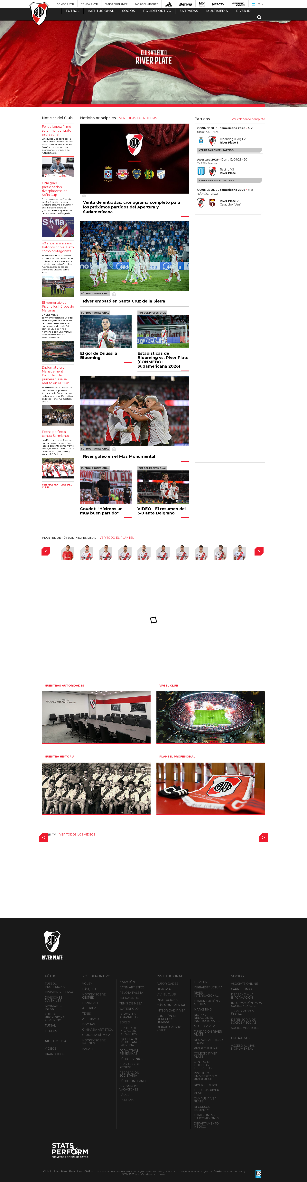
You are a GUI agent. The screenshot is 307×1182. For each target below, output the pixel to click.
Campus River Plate (205, 1100)
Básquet (89, 989)
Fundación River (116, 4)
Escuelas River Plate (206, 1091)
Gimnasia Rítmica (96, 1035)
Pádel (124, 1095)
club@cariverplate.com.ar (151, 1174)
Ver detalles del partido (216, 150)
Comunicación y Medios (207, 1002)
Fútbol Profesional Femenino (55, 1017)
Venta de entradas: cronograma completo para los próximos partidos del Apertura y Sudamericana (131, 207)
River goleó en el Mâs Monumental (119, 456)
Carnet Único (242, 989)
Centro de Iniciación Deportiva (128, 1031)
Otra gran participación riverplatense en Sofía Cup (55, 189)
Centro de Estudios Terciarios (203, 1065)
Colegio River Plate (205, 1055)
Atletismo (90, 1019)
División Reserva (59, 992)
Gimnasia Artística (97, 1029)
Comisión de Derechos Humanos (167, 1019)
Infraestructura (208, 987)
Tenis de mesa (130, 1003)
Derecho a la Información (242, 996)
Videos (50, 1048)
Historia (164, 989)
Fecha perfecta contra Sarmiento (55, 434)
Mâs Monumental (171, 1005)
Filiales (200, 982)
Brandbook (55, 1054)
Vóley (87, 983)
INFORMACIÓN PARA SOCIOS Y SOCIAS (246, 1004)
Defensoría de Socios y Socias (243, 1021)
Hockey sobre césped (94, 996)
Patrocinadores (146, 4)
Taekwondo (129, 998)
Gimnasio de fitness (129, 1066)
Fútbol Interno (132, 1081)
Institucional (168, 1000)
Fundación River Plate (208, 1033)
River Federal (206, 1085)
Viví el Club (166, 994)
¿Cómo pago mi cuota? (243, 1013)
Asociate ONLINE (244, 983)
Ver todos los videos (77, 834)
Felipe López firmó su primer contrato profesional (56, 130)
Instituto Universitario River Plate (205, 1076)
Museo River (204, 1026)
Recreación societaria (129, 1074)
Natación (127, 982)
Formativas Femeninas (128, 1052)
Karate (88, 1049)
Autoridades (167, 983)
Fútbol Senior (131, 1059)
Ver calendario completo (248, 119)
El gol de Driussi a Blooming (98, 355)
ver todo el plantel (117, 537)
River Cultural (206, 1048)
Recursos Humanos (202, 1108)
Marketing (203, 1009)
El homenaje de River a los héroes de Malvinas (58, 306)
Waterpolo (129, 1009)
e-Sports (126, 1100)
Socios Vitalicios (245, 1028)
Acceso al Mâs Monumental (243, 1047)
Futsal (50, 1025)
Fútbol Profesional (55, 985)
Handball (90, 1003)
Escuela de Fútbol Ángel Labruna (130, 1042)
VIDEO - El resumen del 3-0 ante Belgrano (161, 511)
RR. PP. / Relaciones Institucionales (207, 1018)
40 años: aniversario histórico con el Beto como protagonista (58, 247)
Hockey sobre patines (94, 1042)
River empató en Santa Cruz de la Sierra (124, 301)
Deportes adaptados (128, 1015)
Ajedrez (89, 1008)
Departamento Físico (169, 1029)
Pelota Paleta (131, 992)
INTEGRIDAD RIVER (171, 1010)
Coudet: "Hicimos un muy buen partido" (101, 511)
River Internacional (206, 994)
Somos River (65, 4)
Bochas (88, 1024)
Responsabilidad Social (208, 1041)
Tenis (86, 1013)
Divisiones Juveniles (53, 999)
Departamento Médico (206, 1125)
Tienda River (89, 4)
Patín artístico (131, 987)
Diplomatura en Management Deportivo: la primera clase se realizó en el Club (55, 375)
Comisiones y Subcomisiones (206, 1116)
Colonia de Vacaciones (128, 1088)
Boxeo (124, 1022)
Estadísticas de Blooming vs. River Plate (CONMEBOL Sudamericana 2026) (163, 359)
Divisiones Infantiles (53, 1007)
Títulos (51, 1031)
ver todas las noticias (138, 118)
